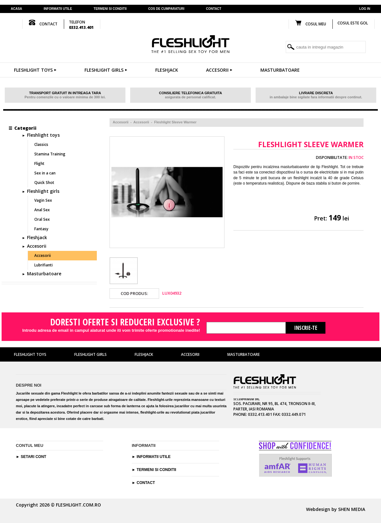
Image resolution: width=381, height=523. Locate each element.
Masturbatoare (280, 70)
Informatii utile (58, 8)
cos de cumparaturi (166, 8)
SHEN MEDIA (351, 509)
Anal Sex (42, 209)
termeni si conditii (110, 8)
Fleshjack (166, 70)
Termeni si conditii (156, 469)
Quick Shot (44, 182)
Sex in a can (45, 173)
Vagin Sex (43, 200)
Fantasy (41, 229)
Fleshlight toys (35, 70)
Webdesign (318, 509)
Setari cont (33, 456)
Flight (39, 163)
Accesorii (219, 70)
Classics (41, 144)
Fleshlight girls (105, 70)
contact (213, 8)
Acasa (16, 8)
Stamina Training (49, 154)
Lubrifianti (43, 265)
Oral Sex (42, 219)
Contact (146, 483)
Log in (364, 8)
